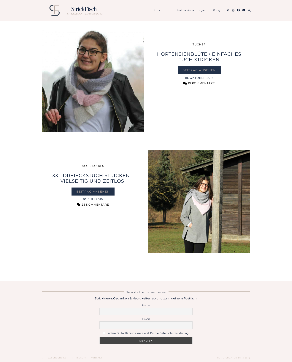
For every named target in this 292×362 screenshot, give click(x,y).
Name (146, 305)
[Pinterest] (233, 10)
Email (146, 319)
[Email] (244, 10)
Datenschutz (56, 358)
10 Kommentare (199, 83)
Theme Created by (233, 358)
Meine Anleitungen (192, 10)
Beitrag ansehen (199, 70)
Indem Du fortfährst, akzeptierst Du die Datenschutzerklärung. (148, 333)
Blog (216, 10)
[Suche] (249, 10)
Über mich (162, 10)
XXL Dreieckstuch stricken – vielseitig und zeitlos (93, 178)
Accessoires (93, 166)
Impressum (78, 358)
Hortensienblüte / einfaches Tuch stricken (199, 56)
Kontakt (96, 358)
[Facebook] (238, 10)
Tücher (199, 44)
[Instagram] (228, 10)
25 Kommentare (93, 204)
